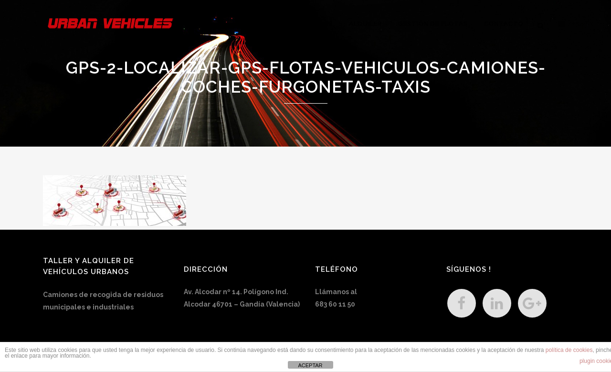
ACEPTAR (310, 365)
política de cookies (569, 350)
